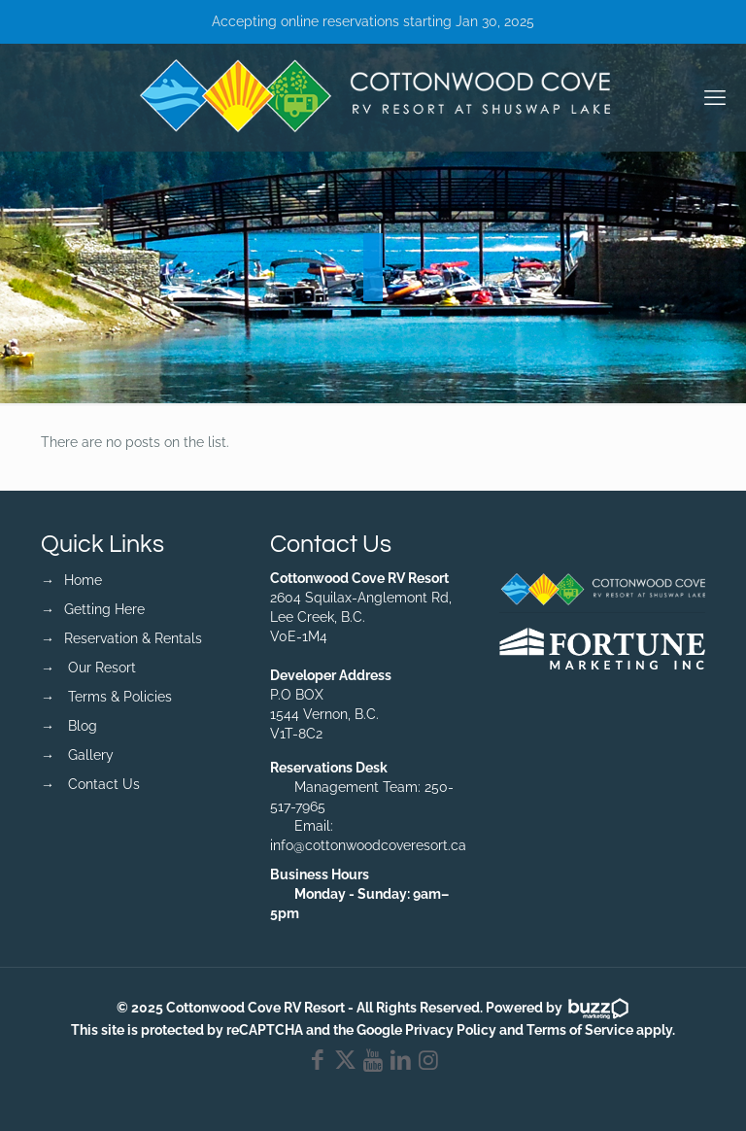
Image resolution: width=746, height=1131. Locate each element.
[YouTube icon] (373, 1063)
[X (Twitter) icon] (345, 1063)
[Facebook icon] (318, 1063)
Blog (82, 726)
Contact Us (104, 784)
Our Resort (102, 667)
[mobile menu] (714, 97)
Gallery (91, 755)
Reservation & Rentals (133, 638)
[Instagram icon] (429, 1063)
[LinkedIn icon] (401, 1063)
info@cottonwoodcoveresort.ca (368, 845)
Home (83, 580)
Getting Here (104, 609)
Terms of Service (579, 1030)
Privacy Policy (450, 1030)
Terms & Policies (120, 696)
